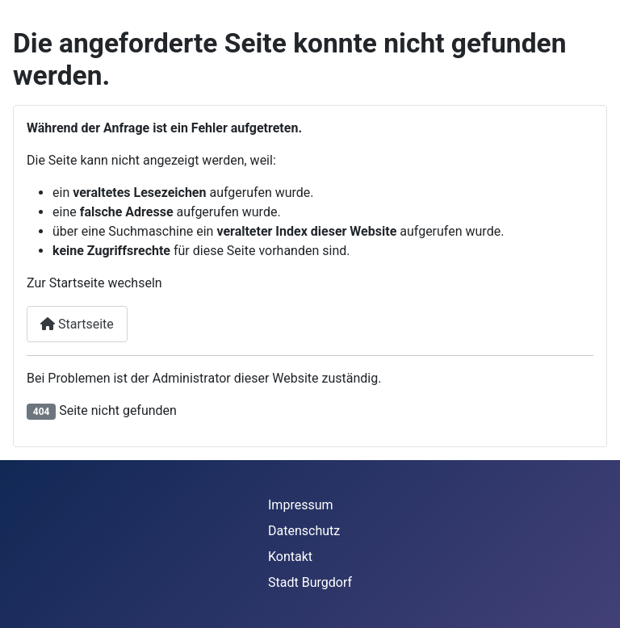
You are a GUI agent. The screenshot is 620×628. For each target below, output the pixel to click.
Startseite (77, 324)
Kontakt (290, 556)
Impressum (300, 505)
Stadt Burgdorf (310, 582)
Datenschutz (304, 530)
